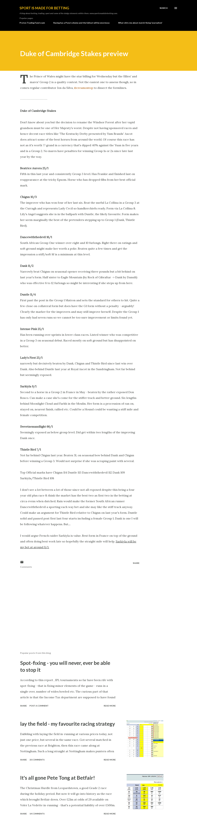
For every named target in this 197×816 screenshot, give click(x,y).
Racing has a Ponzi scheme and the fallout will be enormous (81, 23)
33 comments (36, 759)
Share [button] (136, 563)
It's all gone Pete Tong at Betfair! (57, 778)
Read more (110, 705)
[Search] (164, 8)
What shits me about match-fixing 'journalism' (140, 23)
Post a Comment (38, 705)
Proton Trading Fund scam (32, 23)
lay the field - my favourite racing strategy (67, 724)
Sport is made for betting (44, 8)
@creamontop (83, 88)
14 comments (36, 813)
